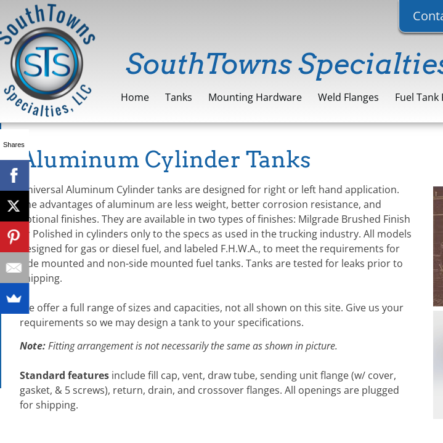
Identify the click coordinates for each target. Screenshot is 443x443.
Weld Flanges (348, 97)
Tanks (178, 97)
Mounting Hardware (255, 97)
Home (135, 97)
